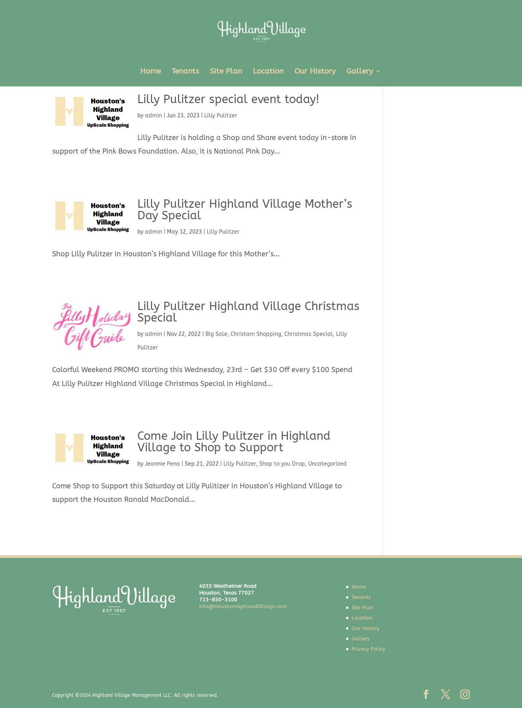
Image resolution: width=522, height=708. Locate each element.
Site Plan (226, 72)
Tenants (185, 72)
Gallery (359, 72)
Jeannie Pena (162, 463)
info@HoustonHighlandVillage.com (243, 606)
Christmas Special (308, 334)
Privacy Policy (368, 649)
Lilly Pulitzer (220, 115)
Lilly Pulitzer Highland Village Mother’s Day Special (244, 209)
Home (150, 72)
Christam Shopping (256, 334)
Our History (315, 72)
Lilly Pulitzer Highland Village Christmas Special (248, 312)
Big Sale (216, 334)
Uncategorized (327, 463)
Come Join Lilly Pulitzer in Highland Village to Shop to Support (233, 441)
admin (153, 115)
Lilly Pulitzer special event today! (228, 99)
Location (268, 72)
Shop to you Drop (282, 463)
